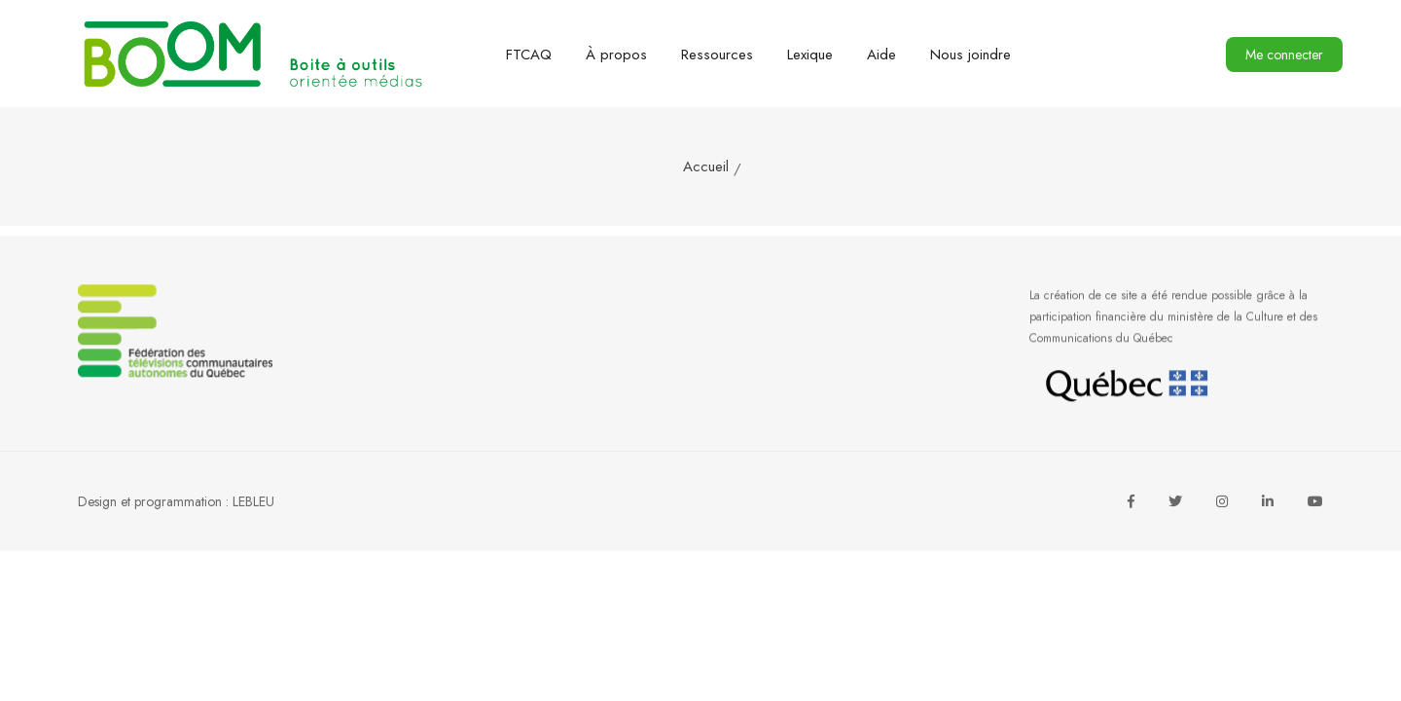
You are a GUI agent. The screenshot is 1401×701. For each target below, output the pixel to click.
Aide (881, 54)
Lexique (810, 54)
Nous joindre (970, 54)
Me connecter (1284, 54)
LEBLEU (253, 501)
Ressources (717, 54)
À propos (616, 54)
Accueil (706, 166)
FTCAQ (529, 54)
